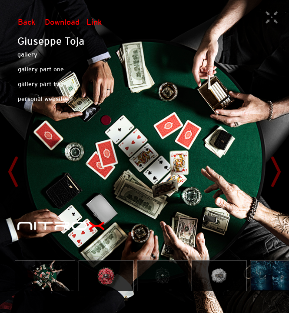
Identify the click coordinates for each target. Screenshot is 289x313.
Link (94, 22)
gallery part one (41, 69)
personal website (42, 98)
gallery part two (41, 83)
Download (62, 22)
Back (27, 22)
